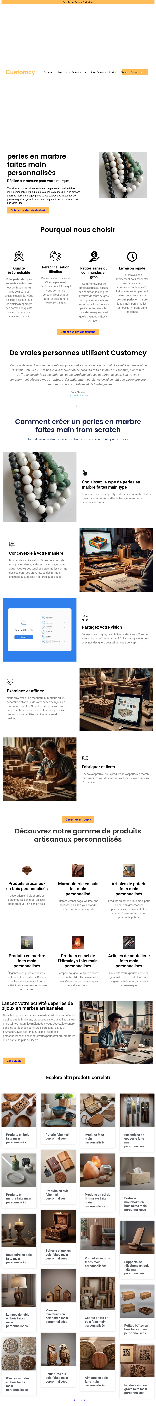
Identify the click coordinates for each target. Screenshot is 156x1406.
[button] (76, 409)
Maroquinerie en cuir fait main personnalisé (78, 891)
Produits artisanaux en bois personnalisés (27, 889)
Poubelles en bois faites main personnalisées (97, 1264)
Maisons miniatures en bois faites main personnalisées (57, 1319)
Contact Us (137, 72)
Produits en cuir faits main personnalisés (57, 1197)
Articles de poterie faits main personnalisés (129, 891)
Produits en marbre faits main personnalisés (27, 963)
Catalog (48, 72)
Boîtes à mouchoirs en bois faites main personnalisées (135, 1207)
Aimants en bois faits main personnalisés (96, 1384)
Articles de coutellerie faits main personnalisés (129, 963)
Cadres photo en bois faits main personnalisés (96, 1324)
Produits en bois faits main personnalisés (17, 1141)
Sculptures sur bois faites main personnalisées (57, 1380)
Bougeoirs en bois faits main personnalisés (19, 1261)
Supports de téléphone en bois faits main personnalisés (136, 1270)
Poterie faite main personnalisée (58, 1139)
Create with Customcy (72, 72)
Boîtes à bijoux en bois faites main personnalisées (58, 1257)
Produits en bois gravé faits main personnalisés (136, 1392)
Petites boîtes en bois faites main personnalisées (136, 1332)
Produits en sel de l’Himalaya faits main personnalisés (78, 963)
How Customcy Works (103, 72)
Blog (123, 72)
